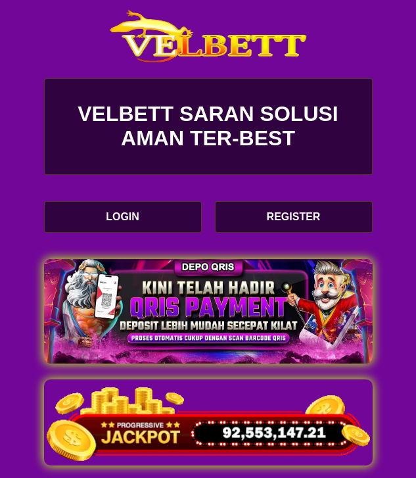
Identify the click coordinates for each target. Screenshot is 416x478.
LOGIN (122, 216)
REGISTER (294, 216)
